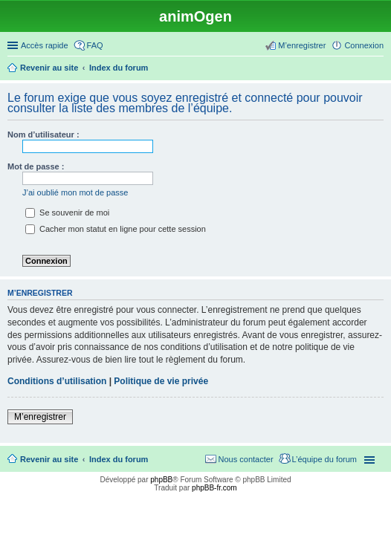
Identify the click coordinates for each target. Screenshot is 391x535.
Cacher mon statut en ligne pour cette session (115, 228)
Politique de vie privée (161, 381)
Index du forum (118, 459)
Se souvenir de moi (67, 212)
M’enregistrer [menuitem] (302, 45)
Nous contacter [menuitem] (246, 459)
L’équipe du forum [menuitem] (324, 459)
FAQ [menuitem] (95, 45)
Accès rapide (44, 45)
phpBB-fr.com (214, 488)
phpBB (161, 480)
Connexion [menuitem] (364, 45)
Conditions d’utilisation (56, 381)
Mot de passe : (35, 166)
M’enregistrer (40, 417)
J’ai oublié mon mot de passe (75, 192)
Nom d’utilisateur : (43, 134)
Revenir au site (49, 459)
